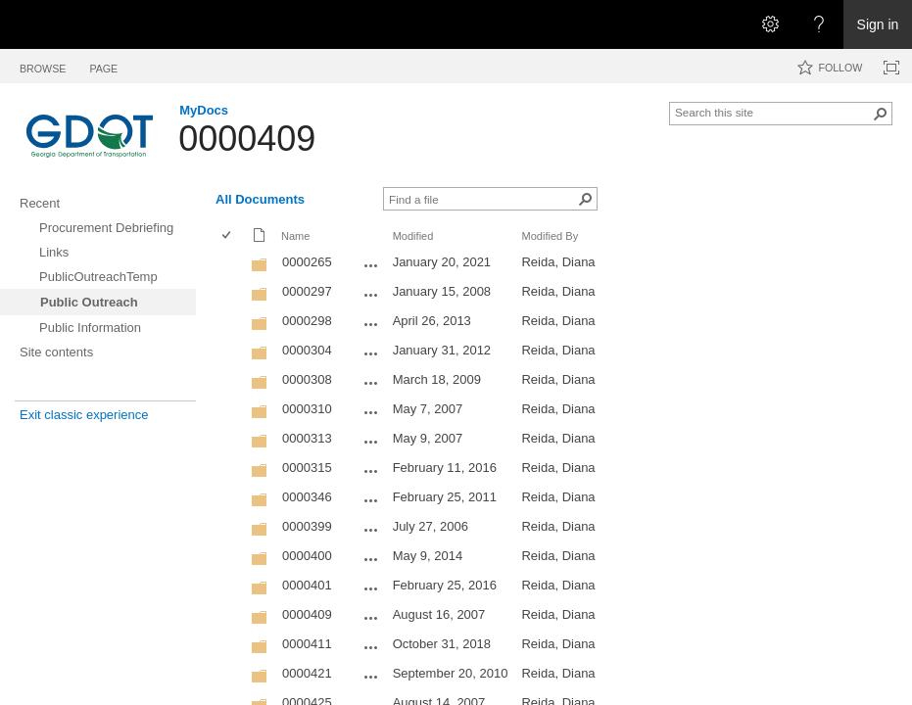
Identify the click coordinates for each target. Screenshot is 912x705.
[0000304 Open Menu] (371, 353)
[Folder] (259, 268)
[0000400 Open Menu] (371, 559)
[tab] (42, 65)
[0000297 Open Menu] (371, 295)
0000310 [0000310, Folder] (307, 408)
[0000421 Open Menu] (371, 676)
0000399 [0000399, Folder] (307, 526)
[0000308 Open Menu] (371, 383)
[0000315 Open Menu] (371, 471)
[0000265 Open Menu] (371, 265)
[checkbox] (228, 236)
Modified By (549, 236)
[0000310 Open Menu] (371, 412)
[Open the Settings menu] (769, 24)
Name (295, 236)
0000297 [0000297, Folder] (307, 291)
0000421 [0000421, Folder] (307, 673)
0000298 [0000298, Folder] (307, 320)
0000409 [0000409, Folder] (307, 614)
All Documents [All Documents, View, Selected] (260, 199)
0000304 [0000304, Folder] (307, 350)
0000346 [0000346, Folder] (307, 497)
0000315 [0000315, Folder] (307, 467)
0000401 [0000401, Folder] (307, 585)
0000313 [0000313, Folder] (307, 438)
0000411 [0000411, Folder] (307, 643)
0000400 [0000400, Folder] (307, 555)
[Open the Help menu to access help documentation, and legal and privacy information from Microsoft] (818, 24)
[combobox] (773, 111)
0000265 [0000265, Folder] (307, 262)
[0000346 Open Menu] (371, 500)
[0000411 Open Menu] (371, 647)
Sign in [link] (878, 24)
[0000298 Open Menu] (371, 324)
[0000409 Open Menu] (371, 618)
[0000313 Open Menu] (371, 441)
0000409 (246, 138)
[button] (880, 113)
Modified (413, 236)
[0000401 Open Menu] (371, 588)
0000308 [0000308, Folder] (307, 379)
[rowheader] (231, 264)
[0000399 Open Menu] (371, 530)
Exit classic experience (84, 414)
